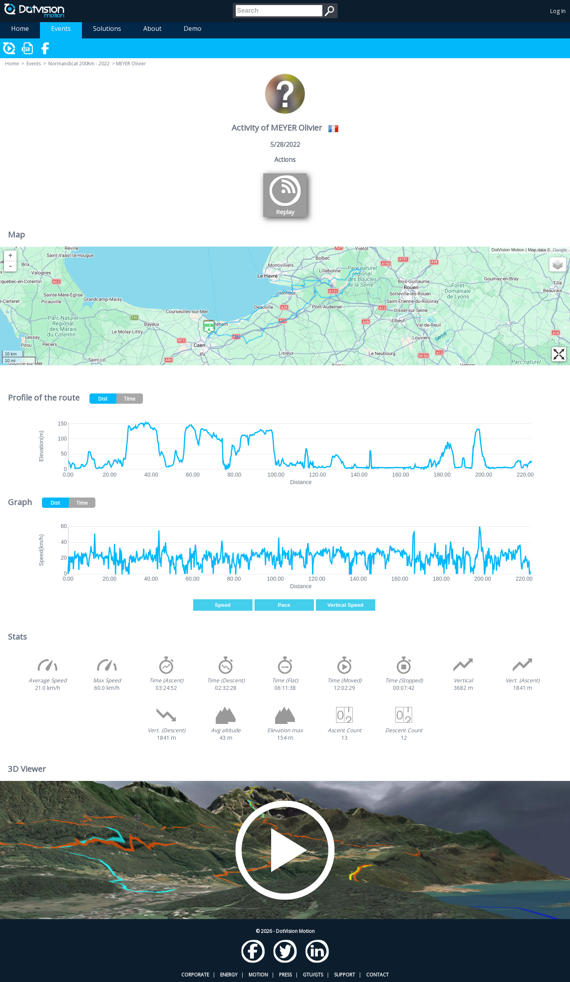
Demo (192, 28)
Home (20, 28)
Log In (558, 11)
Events (61, 28)
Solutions (107, 28)
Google (560, 249)
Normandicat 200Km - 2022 (79, 63)
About (152, 28)
